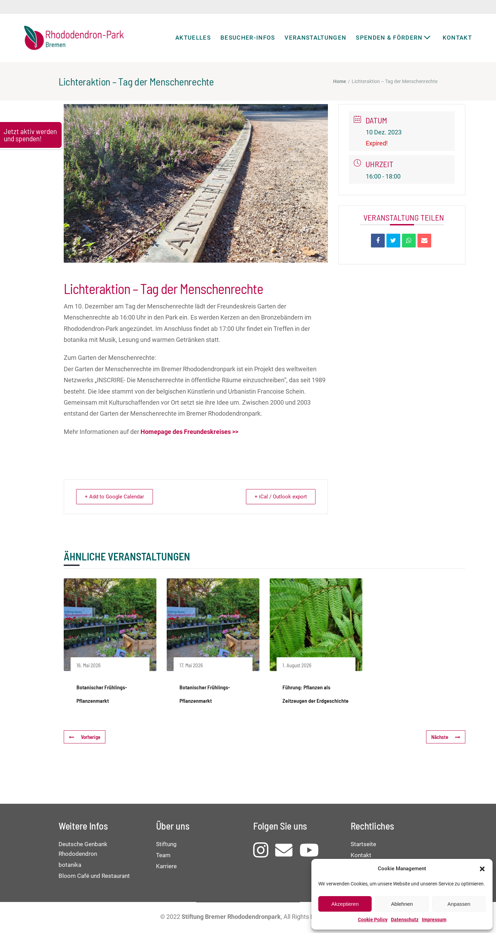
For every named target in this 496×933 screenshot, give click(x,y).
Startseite (363, 844)
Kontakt (361, 855)
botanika (70, 864)
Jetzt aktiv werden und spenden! (30, 135)
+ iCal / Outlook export (279, 497)
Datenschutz (404, 919)
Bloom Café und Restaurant (94, 875)
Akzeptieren (345, 904)
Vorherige (84, 737)
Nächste (445, 737)
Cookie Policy (373, 919)
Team (163, 855)
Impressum (434, 919)
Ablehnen (402, 904)
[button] (482, 868)
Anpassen (459, 904)
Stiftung (166, 844)
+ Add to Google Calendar (115, 497)
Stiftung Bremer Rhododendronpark (231, 916)
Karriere (166, 866)
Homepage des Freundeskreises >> (189, 431)
